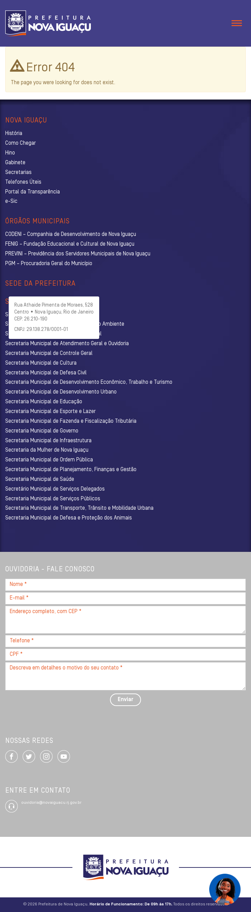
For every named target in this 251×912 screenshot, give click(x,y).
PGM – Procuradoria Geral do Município (48, 264)
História (13, 133)
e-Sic (11, 201)
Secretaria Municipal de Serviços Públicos (52, 499)
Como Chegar (20, 143)
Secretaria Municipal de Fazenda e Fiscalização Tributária (70, 421)
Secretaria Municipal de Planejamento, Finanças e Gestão (70, 470)
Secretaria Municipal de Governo (41, 431)
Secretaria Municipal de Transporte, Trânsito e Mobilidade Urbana (79, 508)
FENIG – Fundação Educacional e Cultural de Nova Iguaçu (69, 244)
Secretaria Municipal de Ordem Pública (49, 460)
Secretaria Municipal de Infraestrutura (48, 441)
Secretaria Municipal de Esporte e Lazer (50, 411)
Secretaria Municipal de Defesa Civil (46, 373)
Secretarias (18, 172)
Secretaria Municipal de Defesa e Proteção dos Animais (68, 518)
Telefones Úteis (23, 182)
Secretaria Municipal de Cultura (41, 363)
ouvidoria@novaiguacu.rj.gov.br (51, 803)
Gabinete (15, 163)
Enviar (125, 700)
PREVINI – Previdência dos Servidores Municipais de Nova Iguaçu (77, 254)
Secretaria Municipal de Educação (43, 402)
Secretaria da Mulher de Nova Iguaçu (46, 450)
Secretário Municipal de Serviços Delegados (55, 489)
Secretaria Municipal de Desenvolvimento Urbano (61, 392)
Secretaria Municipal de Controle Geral (49, 353)
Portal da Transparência (32, 192)
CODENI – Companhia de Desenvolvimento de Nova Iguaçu (70, 234)
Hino (10, 153)
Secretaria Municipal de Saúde (39, 479)
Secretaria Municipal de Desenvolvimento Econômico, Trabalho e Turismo (88, 382)
